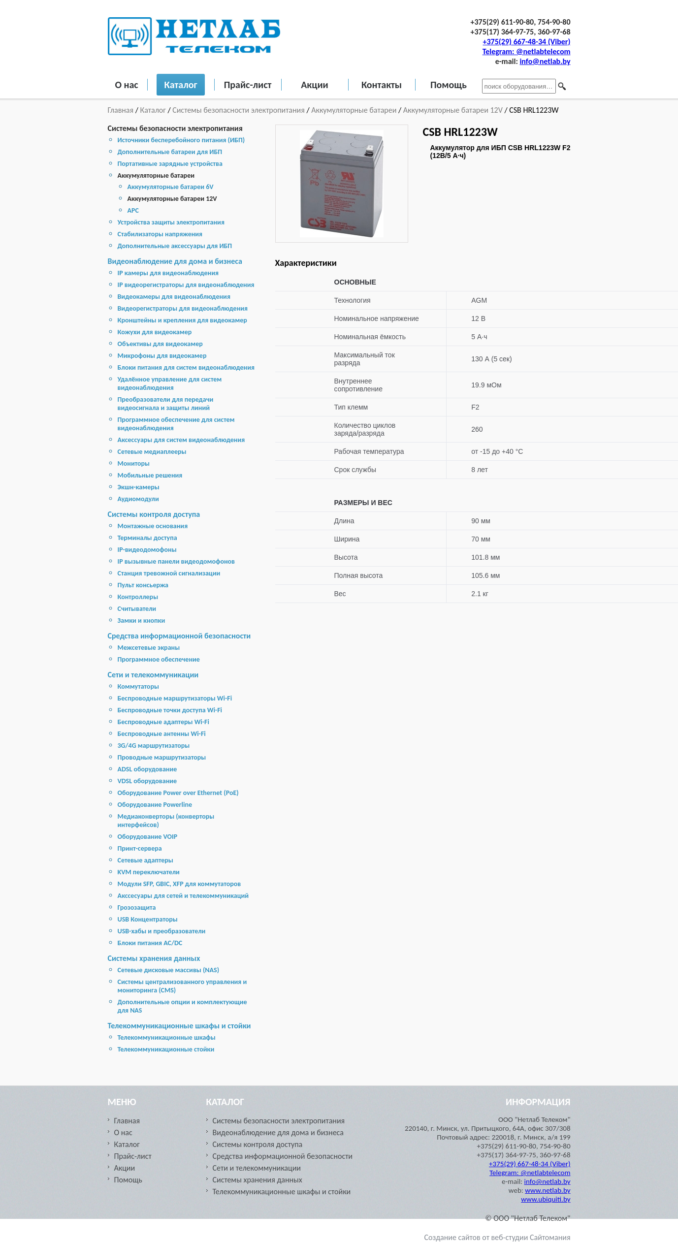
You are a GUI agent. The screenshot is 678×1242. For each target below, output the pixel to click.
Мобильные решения (150, 475)
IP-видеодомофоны (147, 549)
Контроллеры (138, 597)
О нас (126, 85)
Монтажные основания (153, 526)
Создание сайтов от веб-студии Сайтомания (497, 1237)
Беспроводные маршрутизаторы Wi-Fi (175, 698)
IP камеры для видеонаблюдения (168, 273)
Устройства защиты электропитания (171, 222)
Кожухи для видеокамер (155, 332)
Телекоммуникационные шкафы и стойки (179, 1025)
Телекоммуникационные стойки (166, 1049)
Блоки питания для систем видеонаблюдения (186, 367)
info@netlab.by (544, 61)
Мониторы (134, 463)
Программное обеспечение (159, 659)
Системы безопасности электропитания (238, 110)
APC (133, 210)
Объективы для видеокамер (160, 344)
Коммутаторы (138, 686)
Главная (121, 110)
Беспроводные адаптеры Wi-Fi (163, 722)
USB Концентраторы (148, 919)
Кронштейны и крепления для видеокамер (182, 320)
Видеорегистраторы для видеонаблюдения (183, 308)
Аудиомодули (138, 499)
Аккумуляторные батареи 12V (453, 110)
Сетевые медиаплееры (152, 451)
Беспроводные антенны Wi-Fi (162, 734)
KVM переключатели (149, 872)
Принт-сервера (140, 848)
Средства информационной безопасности (179, 635)
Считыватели (137, 609)
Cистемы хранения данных (154, 958)
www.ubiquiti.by (545, 1199)
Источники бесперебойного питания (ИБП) (181, 140)
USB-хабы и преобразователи (162, 931)
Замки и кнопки (141, 620)
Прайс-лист (248, 85)
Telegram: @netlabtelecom (527, 51)
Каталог (180, 85)
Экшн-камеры (139, 487)
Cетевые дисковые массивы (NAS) (169, 970)
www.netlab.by (547, 1190)
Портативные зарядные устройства (170, 163)
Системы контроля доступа (154, 514)
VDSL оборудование (147, 781)
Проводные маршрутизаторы (162, 757)
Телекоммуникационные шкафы (167, 1037)
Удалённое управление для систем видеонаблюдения (170, 383)
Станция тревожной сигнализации (169, 573)
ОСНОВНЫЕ (355, 282)
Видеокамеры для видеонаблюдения (174, 296)
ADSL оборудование (147, 769)
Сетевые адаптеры (145, 860)
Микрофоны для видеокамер (162, 355)
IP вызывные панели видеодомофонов (176, 561)
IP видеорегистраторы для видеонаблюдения (186, 285)
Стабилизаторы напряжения (160, 234)
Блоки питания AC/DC (150, 943)
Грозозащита (137, 907)
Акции (314, 85)
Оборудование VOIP (148, 836)
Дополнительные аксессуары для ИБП (175, 246)
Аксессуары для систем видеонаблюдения (181, 440)
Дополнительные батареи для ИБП (170, 152)
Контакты (381, 85)
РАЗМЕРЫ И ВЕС (363, 503)
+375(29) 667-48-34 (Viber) (527, 41)
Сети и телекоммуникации (153, 674)
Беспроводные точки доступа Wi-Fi (170, 710)
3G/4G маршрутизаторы (154, 745)
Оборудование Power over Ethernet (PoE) (178, 793)
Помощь (448, 85)
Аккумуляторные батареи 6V (171, 187)
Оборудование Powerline (155, 804)
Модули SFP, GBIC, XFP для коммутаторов (179, 884)
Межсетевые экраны (149, 647)
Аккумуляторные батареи (353, 110)
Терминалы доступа (147, 538)
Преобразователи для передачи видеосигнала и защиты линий (166, 403)
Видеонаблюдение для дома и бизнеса (175, 261)
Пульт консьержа (143, 585)
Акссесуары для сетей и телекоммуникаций (183, 896)
